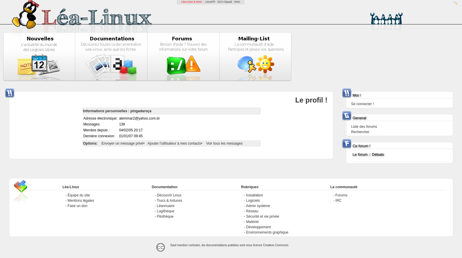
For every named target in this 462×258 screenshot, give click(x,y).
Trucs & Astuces (169, 201)
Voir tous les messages (224, 143)
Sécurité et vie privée (262, 216)
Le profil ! (311, 100)
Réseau (252, 211)
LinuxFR (210, 1)
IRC (338, 201)
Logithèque (165, 211)
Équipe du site (78, 195)
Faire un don (77, 206)
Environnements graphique (267, 232)
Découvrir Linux (169, 195)
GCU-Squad (224, 1)
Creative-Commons (275, 245)
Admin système (258, 206)
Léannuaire (165, 206)
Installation (254, 195)
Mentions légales (80, 201)
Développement (258, 227)
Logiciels (253, 201)
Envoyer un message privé (122, 143)
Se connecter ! (362, 104)
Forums (341, 195)
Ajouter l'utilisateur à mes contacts (174, 143)
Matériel (252, 222)
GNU (237, 1)
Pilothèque (165, 216)
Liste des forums (364, 127)
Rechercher (360, 132)
